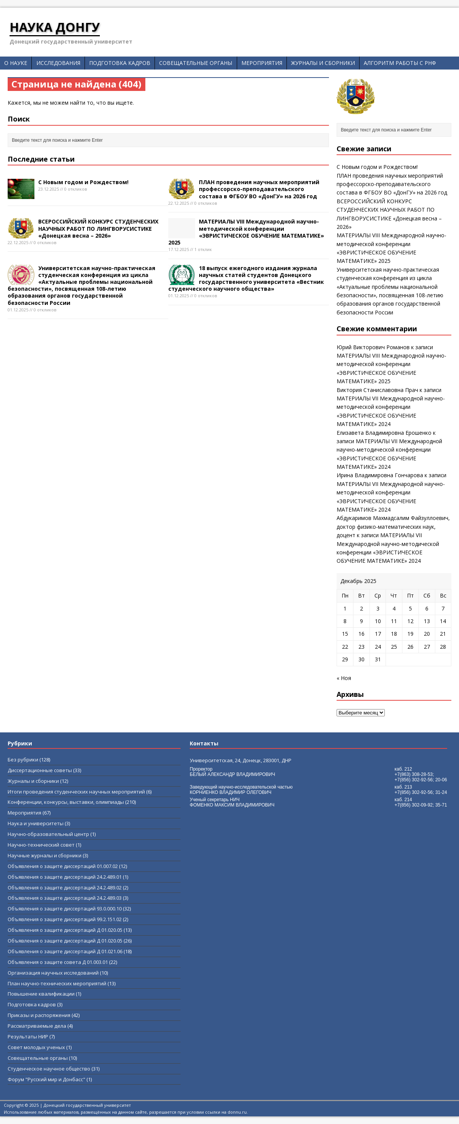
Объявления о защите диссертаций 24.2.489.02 (65, 887)
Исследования (58, 62)
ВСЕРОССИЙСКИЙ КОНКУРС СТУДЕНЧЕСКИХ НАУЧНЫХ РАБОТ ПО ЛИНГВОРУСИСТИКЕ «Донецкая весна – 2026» (98, 228)
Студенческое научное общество (49, 1068)
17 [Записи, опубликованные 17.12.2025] (378, 633)
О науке (15, 62)
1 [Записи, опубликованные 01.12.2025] (345, 608)
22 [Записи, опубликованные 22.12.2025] (345, 646)
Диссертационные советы (40, 770)
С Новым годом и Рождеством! (83, 182)
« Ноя (344, 678)
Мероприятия (261, 62)
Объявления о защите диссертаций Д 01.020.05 (65, 929)
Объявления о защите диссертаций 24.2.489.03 (65, 897)
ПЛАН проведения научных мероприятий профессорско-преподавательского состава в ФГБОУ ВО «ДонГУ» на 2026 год (259, 188)
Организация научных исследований (53, 972)
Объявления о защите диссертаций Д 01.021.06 (65, 951)
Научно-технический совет (41, 844)
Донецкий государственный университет (87, 1105)
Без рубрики (23, 759)
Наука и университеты (35, 823)
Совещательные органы (195, 62)
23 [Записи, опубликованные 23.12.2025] (361, 646)
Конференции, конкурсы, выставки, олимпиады (66, 801)
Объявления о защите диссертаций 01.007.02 (63, 866)
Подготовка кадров (119, 62)
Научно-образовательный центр (48, 834)
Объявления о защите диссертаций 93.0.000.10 (65, 908)
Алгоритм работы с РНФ (400, 62)
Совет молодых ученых (36, 1047)
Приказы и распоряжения (39, 1015)
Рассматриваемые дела (37, 1025)
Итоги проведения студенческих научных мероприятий (76, 791)
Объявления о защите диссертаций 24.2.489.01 (65, 876)
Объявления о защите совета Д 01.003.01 (58, 962)
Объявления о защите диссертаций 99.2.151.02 (65, 919)
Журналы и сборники (323, 62)
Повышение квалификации (41, 993)
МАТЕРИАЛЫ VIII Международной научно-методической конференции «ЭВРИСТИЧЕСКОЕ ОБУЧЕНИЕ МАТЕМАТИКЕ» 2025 (246, 232)
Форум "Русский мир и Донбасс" (46, 1079)
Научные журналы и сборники (44, 855)
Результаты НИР (28, 1036)
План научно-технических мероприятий (57, 983)
